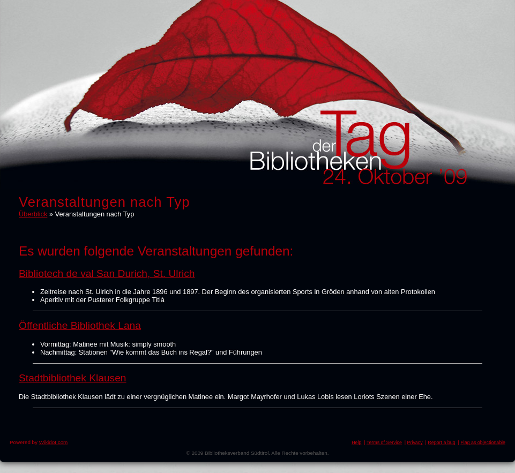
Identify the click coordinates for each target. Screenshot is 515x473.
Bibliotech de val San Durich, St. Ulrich (107, 273)
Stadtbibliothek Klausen (72, 378)
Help (356, 442)
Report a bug (441, 442)
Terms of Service (384, 442)
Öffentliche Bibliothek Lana (80, 325)
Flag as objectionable (482, 442)
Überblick (33, 214)
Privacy (415, 442)
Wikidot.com (53, 442)
